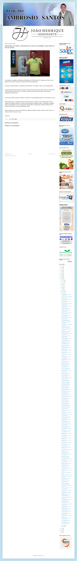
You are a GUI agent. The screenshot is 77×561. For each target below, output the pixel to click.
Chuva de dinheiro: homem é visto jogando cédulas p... (66, 514)
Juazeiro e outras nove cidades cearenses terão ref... (65, 362)
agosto (62, 290)
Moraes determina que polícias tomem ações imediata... (65, 523)
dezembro (62, 526)
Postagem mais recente (8, 153)
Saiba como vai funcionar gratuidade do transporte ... (66, 297)
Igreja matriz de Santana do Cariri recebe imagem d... (66, 299)
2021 (61, 277)
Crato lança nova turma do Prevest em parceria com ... (66, 306)
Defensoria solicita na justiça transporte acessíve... (65, 401)
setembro (62, 291)
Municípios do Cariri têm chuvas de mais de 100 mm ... (66, 313)
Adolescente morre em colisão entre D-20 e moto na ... (66, 488)
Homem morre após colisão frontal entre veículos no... (66, 468)
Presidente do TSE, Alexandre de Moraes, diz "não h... (66, 479)
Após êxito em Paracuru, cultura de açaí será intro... (66, 436)
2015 (61, 268)
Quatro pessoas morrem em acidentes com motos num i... (66, 459)
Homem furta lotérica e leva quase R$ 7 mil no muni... (66, 424)
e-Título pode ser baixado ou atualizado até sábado (65, 403)
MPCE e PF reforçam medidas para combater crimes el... (66, 378)
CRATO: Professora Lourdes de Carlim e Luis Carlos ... (65, 369)
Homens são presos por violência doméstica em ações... (66, 332)
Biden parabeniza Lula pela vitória (66, 474)
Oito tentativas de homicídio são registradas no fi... (66, 502)
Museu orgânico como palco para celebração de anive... (66, 392)
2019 (61, 274)
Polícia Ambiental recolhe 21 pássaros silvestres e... (65, 366)
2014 (61, 267)
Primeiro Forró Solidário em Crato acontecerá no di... (66, 302)
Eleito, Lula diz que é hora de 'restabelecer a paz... (65, 481)
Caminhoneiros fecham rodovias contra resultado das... (66, 495)
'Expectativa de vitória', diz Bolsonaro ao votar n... (65, 452)
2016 (61, 270)
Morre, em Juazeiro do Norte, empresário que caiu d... (65, 457)
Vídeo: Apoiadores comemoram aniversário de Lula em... (65, 406)
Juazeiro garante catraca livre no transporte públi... (66, 336)
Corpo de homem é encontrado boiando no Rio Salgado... (65, 327)
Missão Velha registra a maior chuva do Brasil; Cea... (66, 371)
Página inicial (30, 153)
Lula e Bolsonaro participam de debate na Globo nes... (65, 385)
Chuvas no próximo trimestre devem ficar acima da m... (66, 415)
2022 (61, 278)
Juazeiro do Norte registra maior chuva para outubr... (66, 373)
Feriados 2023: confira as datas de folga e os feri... (66, 352)
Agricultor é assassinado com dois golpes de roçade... (66, 348)
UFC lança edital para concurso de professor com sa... (66, 359)
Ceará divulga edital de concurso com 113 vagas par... (66, 520)
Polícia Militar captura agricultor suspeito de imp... (66, 295)
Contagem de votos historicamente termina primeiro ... (66, 464)
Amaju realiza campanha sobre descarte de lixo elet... (65, 364)
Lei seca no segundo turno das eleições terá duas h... (65, 376)
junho (62, 287)
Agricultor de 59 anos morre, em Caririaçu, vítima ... (66, 311)
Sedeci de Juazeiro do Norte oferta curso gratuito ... (66, 322)
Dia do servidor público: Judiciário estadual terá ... (66, 438)
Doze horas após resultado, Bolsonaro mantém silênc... (65, 483)
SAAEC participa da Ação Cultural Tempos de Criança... (66, 500)
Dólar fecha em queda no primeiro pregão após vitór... (66, 518)
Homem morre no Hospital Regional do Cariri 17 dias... (66, 443)
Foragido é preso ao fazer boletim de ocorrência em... (66, 433)
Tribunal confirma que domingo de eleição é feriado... (66, 318)
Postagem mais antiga (52, 153)
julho (62, 288)
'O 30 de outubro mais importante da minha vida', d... (66, 450)
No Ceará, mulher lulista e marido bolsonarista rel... (66, 420)
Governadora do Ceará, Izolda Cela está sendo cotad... (66, 507)
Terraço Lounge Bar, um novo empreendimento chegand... (65, 320)
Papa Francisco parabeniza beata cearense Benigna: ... (66, 315)
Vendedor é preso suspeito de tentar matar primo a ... (66, 413)
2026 (61, 532)
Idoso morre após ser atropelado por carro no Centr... (66, 490)
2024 (61, 529)
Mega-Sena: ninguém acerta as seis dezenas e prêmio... (66, 339)
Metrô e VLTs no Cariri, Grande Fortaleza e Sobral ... (66, 408)
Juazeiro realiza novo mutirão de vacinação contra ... (66, 445)
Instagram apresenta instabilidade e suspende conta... (66, 493)
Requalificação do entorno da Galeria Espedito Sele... (66, 440)
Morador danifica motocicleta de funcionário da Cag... (66, 343)
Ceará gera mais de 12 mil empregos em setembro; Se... (66, 325)
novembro (62, 525)
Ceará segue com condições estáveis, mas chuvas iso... (66, 497)
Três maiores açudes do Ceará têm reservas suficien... (66, 357)
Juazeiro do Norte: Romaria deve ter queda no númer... (66, 396)
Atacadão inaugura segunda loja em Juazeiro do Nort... (66, 334)
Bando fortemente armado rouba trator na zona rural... (66, 394)
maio (62, 285)
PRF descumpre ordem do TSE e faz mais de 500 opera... (66, 461)
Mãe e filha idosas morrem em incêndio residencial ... (65, 308)
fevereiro (62, 281)
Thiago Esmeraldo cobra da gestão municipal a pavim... (66, 509)
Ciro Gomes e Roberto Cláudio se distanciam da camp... (66, 417)
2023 (61, 528)
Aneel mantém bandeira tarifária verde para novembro (66, 422)
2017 (61, 271)
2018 (61, 273)
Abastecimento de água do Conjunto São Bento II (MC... (66, 304)
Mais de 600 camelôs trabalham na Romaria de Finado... (66, 511)
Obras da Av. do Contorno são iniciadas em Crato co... (65, 345)
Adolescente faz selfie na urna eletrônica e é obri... (65, 466)
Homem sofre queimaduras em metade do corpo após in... (65, 383)
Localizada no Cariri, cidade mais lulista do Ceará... (66, 486)
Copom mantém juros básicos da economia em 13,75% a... (66, 341)
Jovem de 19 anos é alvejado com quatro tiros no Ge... (66, 447)
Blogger (43, 555)
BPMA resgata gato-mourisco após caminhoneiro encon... (66, 389)
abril (62, 284)
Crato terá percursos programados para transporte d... (66, 431)
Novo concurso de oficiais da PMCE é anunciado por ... (66, 504)
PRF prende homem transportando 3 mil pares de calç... (66, 350)
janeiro (62, 280)
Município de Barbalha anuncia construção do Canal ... (65, 387)
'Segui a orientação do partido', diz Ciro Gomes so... (66, 454)
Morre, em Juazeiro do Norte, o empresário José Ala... (65, 399)
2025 (61, 531)
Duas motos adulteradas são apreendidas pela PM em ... (65, 380)
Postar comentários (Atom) (11, 155)
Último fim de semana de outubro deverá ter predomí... (66, 427)
